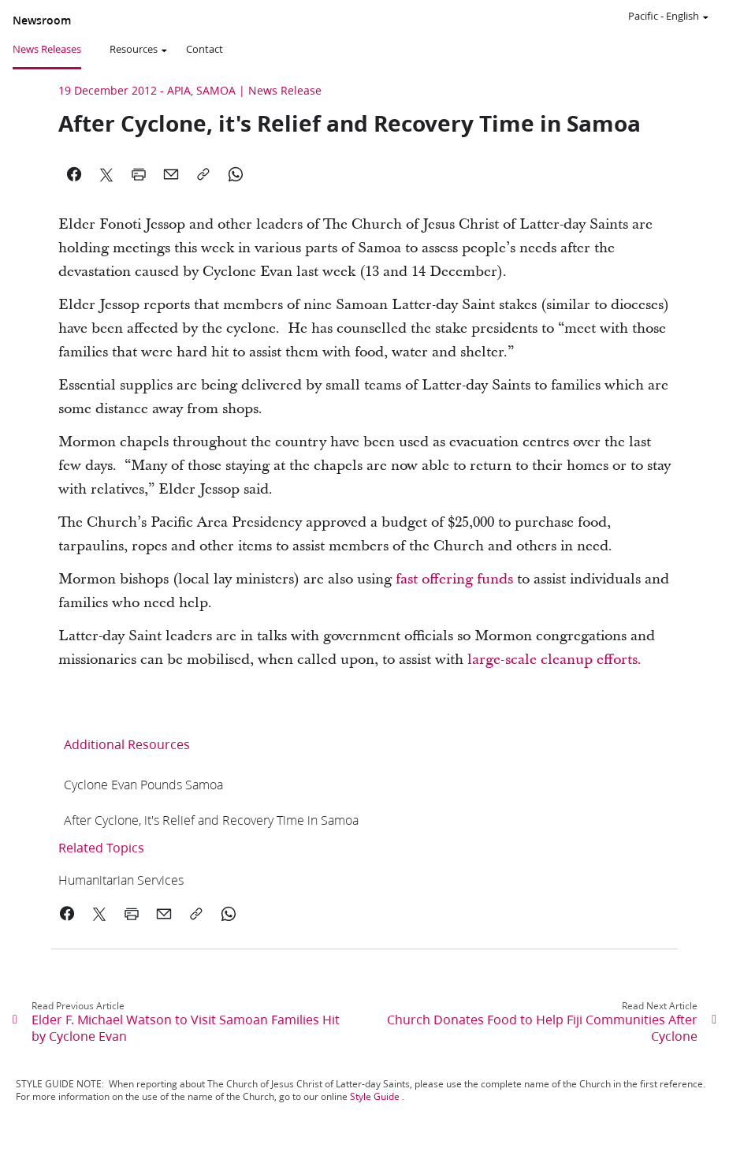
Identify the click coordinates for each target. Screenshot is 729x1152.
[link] (143, 784)
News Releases (47, 49)
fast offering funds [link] (454, 579)
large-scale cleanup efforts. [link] (554, 659)
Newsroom (42, 20)
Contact (204, 49)
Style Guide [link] (375, 1096)
